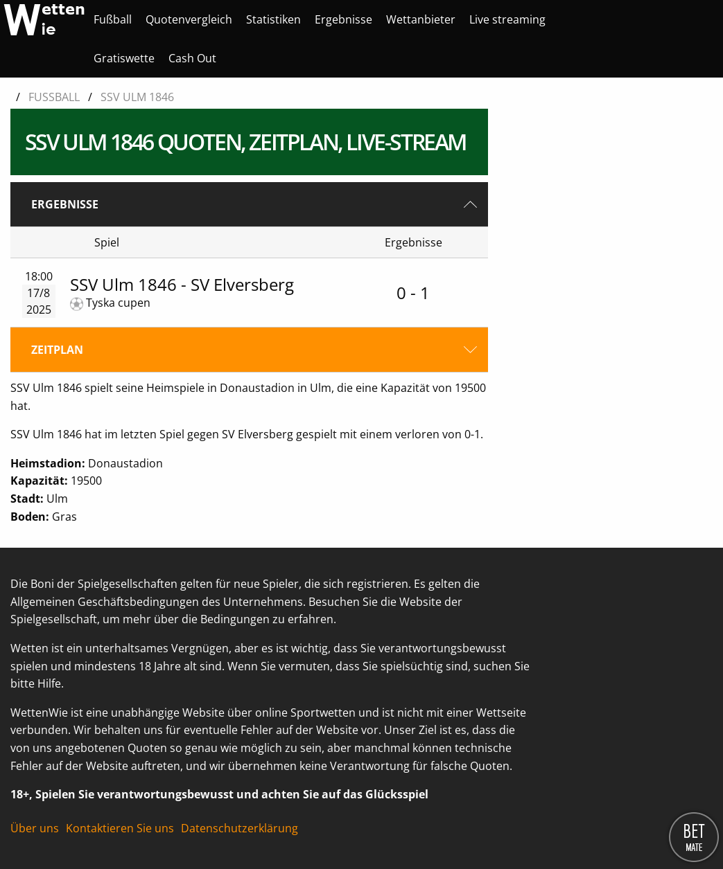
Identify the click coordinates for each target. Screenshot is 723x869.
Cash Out (192, 58)
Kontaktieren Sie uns (120, 828)
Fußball (113, 19)
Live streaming (507, 19)
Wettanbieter (420, 19)
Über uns (34, 828)
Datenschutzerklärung (239, 828)
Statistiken (273, 19)
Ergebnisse (343, 19)
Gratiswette (124, 58)
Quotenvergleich (189, 19)
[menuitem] (113, 19)
